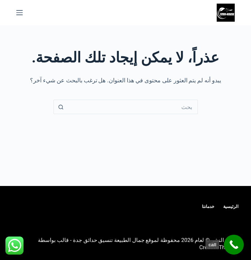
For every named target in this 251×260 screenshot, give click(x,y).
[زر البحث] (60, 107)
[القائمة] (19, 12)
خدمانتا (208, 206)
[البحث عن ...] (133, 107)
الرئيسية (230, 206)
